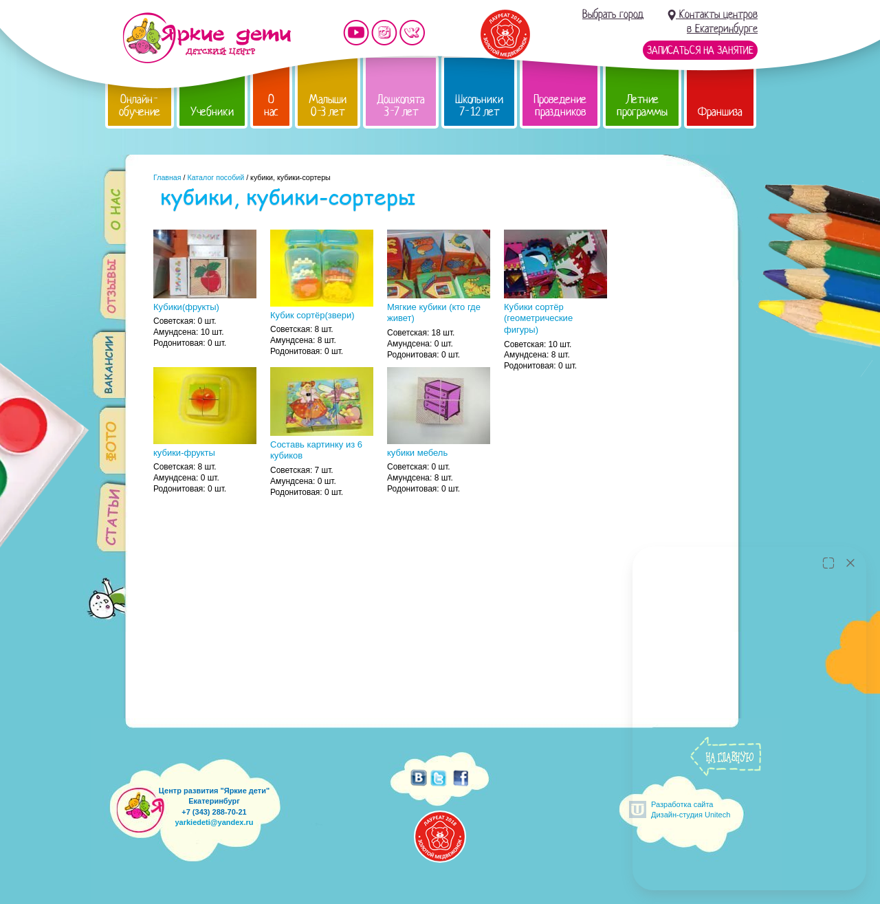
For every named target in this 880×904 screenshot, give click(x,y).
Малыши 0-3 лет (327, 105)
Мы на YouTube (356, 32)
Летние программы (642, 105)
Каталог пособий (215, 177)
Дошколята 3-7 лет (401, 105)
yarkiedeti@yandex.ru (214, 822)
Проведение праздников (560, 105)
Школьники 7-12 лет (479, 105)
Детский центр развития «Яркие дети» (206, 37)
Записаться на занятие (700, 50)
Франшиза (720, 112)
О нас (271, 105)
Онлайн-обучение (139, 105)
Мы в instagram (384, 32)
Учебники (212, 112)
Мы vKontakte (412, 32)
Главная (167, 177)
